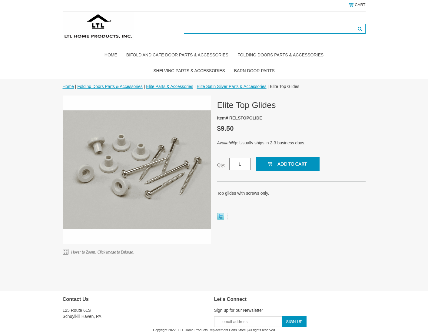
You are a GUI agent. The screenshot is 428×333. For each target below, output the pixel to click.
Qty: (221, 164)
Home (111, 54)
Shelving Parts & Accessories (189, 70)
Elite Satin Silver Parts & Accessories (231, 86)
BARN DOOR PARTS (254, 70)
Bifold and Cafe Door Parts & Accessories (177, 54)
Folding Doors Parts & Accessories (280, 54)
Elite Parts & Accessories (169, 86)
